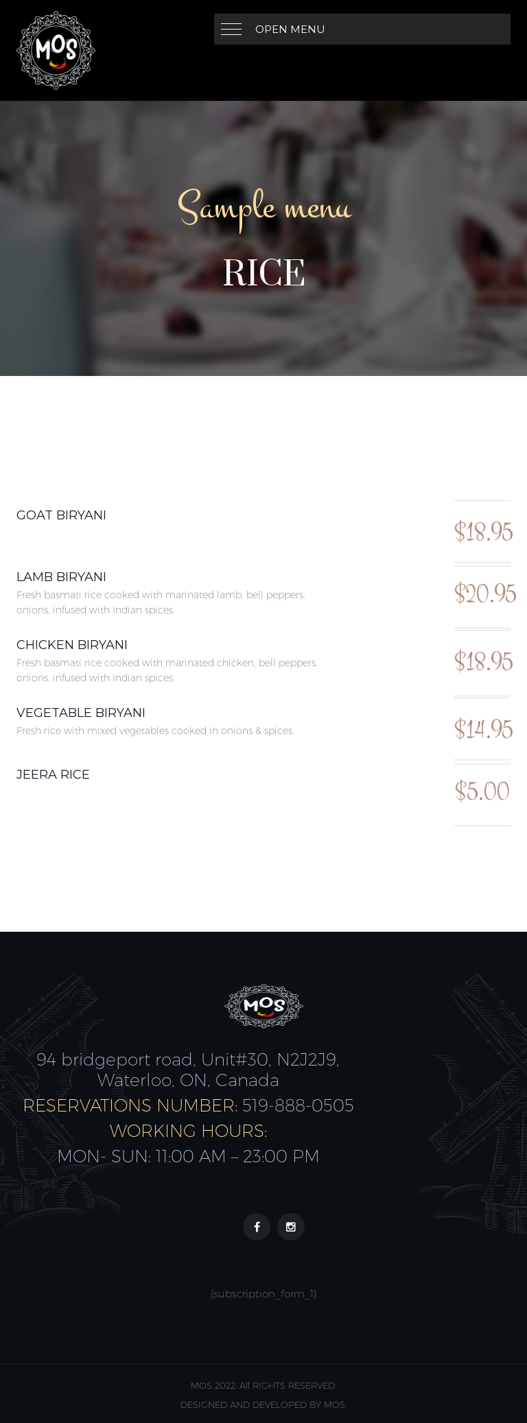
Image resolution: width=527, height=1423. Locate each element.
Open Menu (290, 29)
